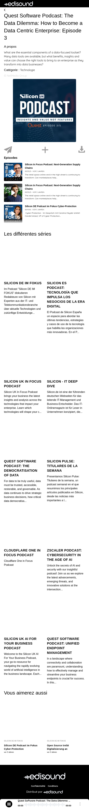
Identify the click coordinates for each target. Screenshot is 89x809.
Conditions (53, 785)
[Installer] (45, 150)
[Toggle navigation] (82, 3)
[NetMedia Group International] (44, 775)
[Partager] (8, 150)
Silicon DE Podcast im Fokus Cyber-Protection (50, 206)
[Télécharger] (81, 150)
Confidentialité (38, 785)
